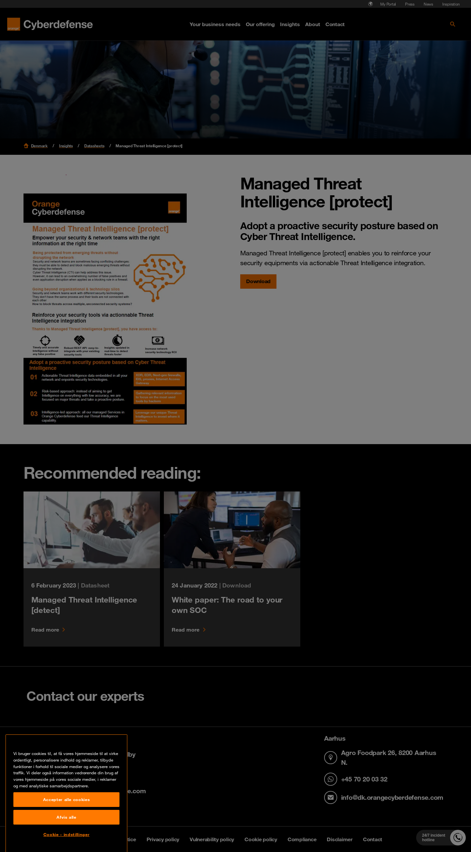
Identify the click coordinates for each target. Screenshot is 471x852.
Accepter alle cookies (66, 832)
